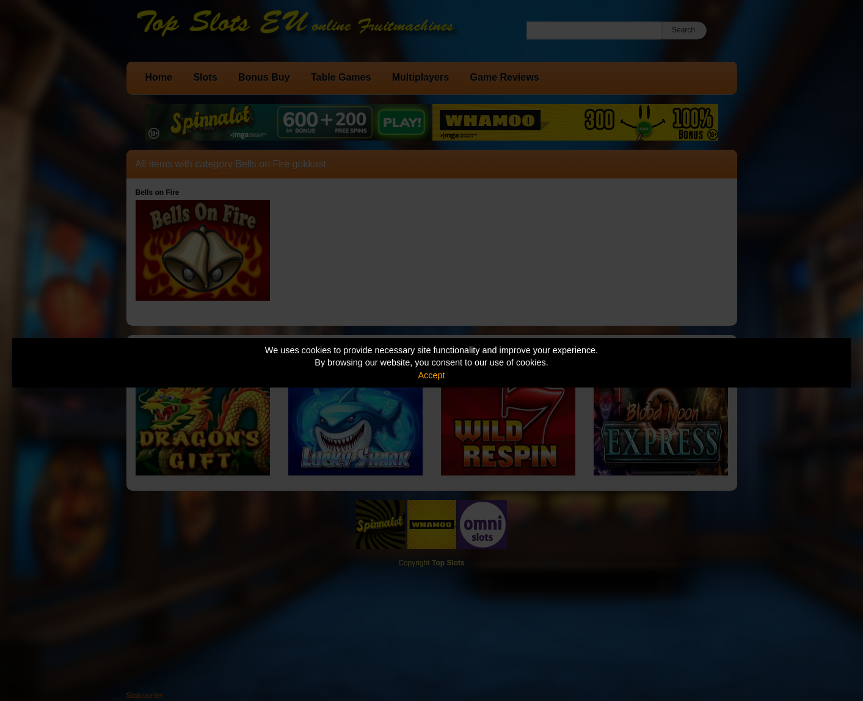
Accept (431, 375)
